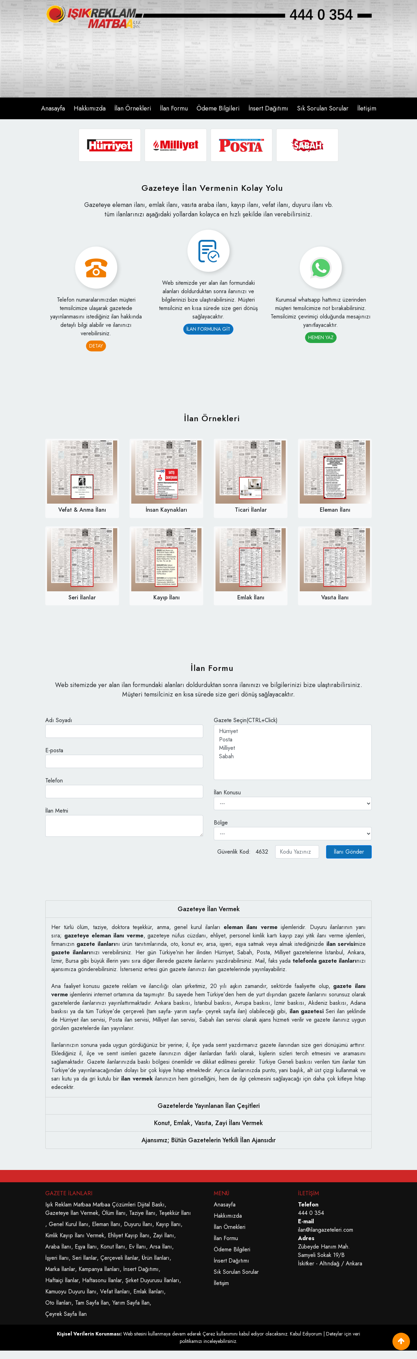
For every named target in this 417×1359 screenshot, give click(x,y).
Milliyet (292, 748)
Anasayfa (53, 108)
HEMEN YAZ (320, 337)
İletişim (366, 108)
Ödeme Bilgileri (218, 108)
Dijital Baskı (151, 1204)
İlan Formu (174, 108)
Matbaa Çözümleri (114, 1204)
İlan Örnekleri (132, 108)
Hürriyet (292, 731)
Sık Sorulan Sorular (323, 108)
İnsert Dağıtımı (268, 108)
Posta (292, 739)
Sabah (292, 756)
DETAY (96, 345)
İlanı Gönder (349, 852)
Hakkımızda (90, 108)
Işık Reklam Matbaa (68, 1204)
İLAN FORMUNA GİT (208, 328)
